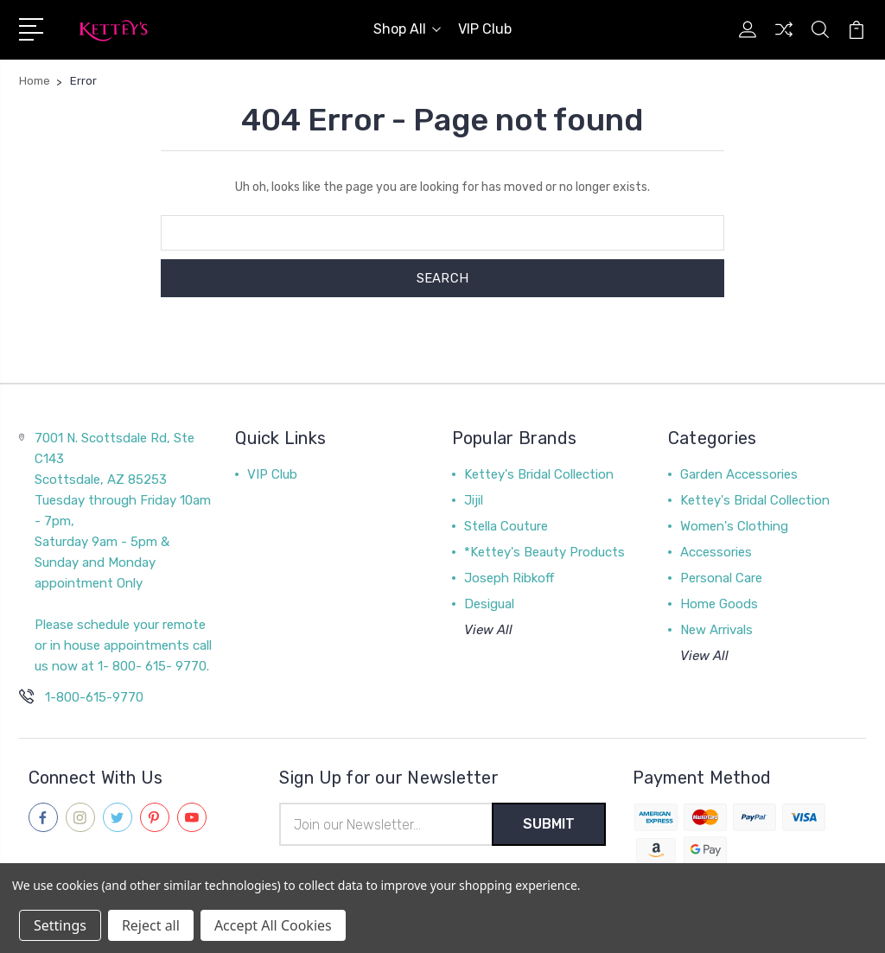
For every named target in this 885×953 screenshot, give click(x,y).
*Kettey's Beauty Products (544, 552)
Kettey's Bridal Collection (539, 474)
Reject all (151, 925)
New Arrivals (716, 630)
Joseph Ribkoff (509, 578)
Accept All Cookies (273, 925)
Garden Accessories (739, 474)
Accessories (716, 552)
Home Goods (719, 604)
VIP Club (485, 29)
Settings (60, 925)
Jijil (473, 500)
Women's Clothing (734, 526)
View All (488, 630)
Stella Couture (506, 526)
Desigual (489, 604)
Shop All (407, 29)
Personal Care (721, 578)
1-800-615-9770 (94, 697)
